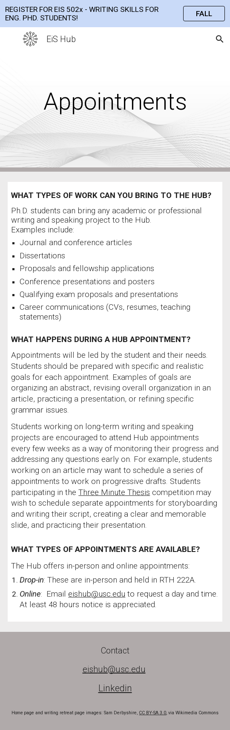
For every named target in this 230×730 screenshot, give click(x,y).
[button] (10, 39)
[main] (115, 99)
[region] (115, 13)
